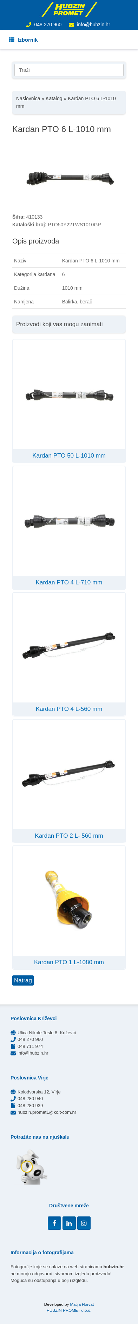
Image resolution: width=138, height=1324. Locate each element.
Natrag (23, 980)
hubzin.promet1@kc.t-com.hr (47, 1112)
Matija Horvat (82, 1304)
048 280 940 (30, 1098)
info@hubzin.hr (93, 24)
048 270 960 (47, 24)
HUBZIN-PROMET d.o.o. (69, 1310)
